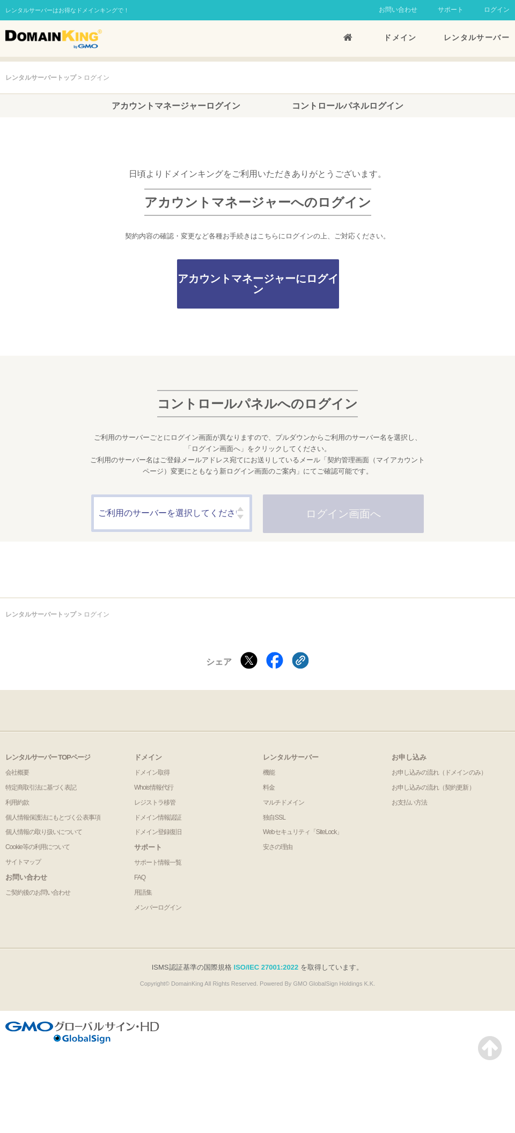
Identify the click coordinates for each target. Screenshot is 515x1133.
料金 (269, 787)
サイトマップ (23, 862)
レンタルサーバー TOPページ (47, 757)
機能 (269, 772)
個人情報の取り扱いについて (44, 832)
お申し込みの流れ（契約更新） (433, 787)
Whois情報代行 (153, 787)
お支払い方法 (409, 802)
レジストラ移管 (154, 802)
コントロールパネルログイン (347, 105)
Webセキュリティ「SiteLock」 (302, 832)
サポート (451, 9)
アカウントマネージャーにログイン (258, 284)
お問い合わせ (398, 9)
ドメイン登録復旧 (157, 832)
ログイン (497, 9)
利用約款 (17, 802)
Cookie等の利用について (37, 847)
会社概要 (17, 772)
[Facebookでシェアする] (274, 661)
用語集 (143, 892)
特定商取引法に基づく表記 (40, 787)
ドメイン (400, 37)
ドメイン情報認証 (157, 817)
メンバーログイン (157, 907)
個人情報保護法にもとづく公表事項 (52, 817)
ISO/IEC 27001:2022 (266, 967)
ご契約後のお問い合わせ (37, 892)
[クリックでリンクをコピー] (300, 661)
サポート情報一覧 (157, 862)
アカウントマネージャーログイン (176, 105)
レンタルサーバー (477, 37)
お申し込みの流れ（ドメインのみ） (439, 772)
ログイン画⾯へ (343, 514)
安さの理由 (277, 847)
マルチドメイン (283, 802)
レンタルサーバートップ (40, 77)
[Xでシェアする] (249, 661)
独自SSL (274, 817)
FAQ (139, 877)
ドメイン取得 (152, 772)
